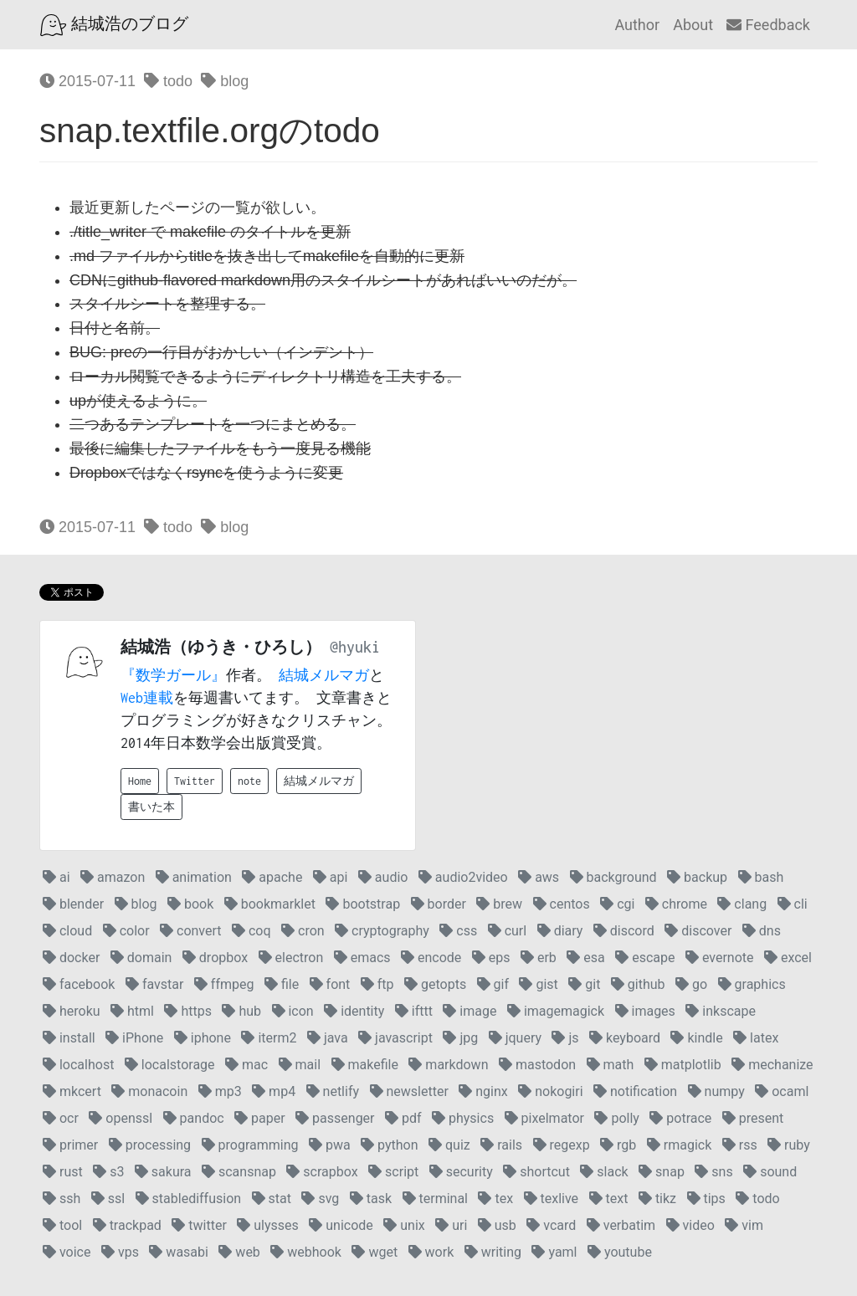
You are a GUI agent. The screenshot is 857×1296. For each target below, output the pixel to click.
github (638, 984)
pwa (330, 1145)
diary (560, 931)
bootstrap (363, 904)
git (584, 984)
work (431, 1252)
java (327, 1038)
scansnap (239, 1172)
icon (293, 1011)
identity (354, 1011)
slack (604, 1172)
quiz (449, 1145)
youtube (620, 1252)
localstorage (170, 1065)
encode (431, 958)
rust (63, 1172)
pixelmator (544, 1118)
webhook (305, 1252)
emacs (362, 958)
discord (623, 931)
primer (70, 1145)
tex (495, 1198)
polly (616, 1118)
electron (291, 958)
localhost (78, 1065)
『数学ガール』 (173, 675)
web (238, 1252)
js (565, 1038)
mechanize (772, 1065)
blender (73, 904)
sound (770, 1172)
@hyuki (355, 647)
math (610, 1065)
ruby (788, 1145)
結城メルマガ (324, 675)
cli (792, 904)
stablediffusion (189, 1198)
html (132, 1011)
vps (120, 1252)
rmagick (679, 1145)
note (249, 781)
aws (538, 877)
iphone (202, 1038)
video (690, 1225)
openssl (120, 1118)
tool (62, 1225)
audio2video (463, 877)
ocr (61, 1118)
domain (141, 958)
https (188, 1011)
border (438, 904)
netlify (332, 1091)
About (693, 24)
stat (271, 1198)
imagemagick (555, 1011)
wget (375, 1252)
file (281, 984)
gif (493, 984)
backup (697, 877)
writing (492, 1252)
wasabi (178, 1252)
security (461, 1172)
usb (497, 1225)
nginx (483, 1091)
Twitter (194, 781)
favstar (154, 984)
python (389, 1145)
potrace (680, 1118)
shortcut (536, 1172)
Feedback (768, 24)
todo (168, 81)
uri (451, 1225)
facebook (79, 984)
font (330, 984)
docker (71, 958)
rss (739, 1145)
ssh (61, 1198)
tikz (657, 1198)
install (69, 1038)
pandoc (193, 1118)
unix (403, 1225)
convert (190, 931)
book (190, 904)
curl (507, 931)
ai (56, 877)
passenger (334, 1118)
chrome (676, 904)
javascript (395, 1038)
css (458, 931)
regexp (561, 1145)
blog (225, 81)
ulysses (268, 1225)
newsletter (409, 1091)
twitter (199, 1225)
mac (246, 1065)
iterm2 (268, 1038)
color (126, 931)
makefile (364, 1065)
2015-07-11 (87, 81)
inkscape (720, 1011)
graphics (752, 984)
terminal (435, 1198)
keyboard (624, 1038)
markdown (448, 1065)
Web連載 (147, 697)
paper (259, 1118)
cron (303, 931)
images (645, 1011)
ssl (108, 1198)
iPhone (134, 1038)
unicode (341, 1225)
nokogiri (550, 1091)
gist (538, 984)
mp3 (220, 1091)
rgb (618, 1145)
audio (383, 877)
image (469, 1011)
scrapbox (321, 1172)
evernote (719, 958)
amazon (112, 877)
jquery (515, 1038)
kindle (696, 1038)
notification (635, 1091)
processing (150, 1145)
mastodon (537, 1065)
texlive (551, 1198)
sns (713, 1172)
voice (66, 1252)
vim (744, 1225)
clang (742, 904)
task (371, 1198)
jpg (460, 1038)
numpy (716, 1091)
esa (585, 958)
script (393, 1172)
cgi (617, 904)
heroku (71, 1011)
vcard (551, 1225)
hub (241, 1011)
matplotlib (682, 1065)
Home (139, 781)
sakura (163, 1172)
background (613, 877)
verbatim (621, 1225)
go (691, 984)
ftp (377, 984)
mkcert (72, 1091)
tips (706, 1198)
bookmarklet (270, 904)
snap (662, 1172)
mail (300, 1065)
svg (320, 1198)
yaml (554, 1252)
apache (272, 877)
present (753, 1118)
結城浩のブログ (114, 25)
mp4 (273, 1091)
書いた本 (151, 807)
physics (463, 1118)
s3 (108, 1172)
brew (499, 904)
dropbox (215, 958)
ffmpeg (224, 984)
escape (645, 958)
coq (251, 931)
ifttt (414, 1011)
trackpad (127, 1225)
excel (788, 958)
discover (698, 931)
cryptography (382, 931)
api (330, 877)
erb (539, 958)
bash (761, 877)
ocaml (781, 1091)
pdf (403, 1118)
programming (250, 1145)
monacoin (149, 1091)
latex (755, 1038)
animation (194, 877)
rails (501, 1145)
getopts (435, 984)
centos (561, 904)
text (609, 1198)
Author (636, 24)
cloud (67, 931)
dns (761, 931)
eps (491, 958)
